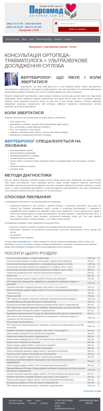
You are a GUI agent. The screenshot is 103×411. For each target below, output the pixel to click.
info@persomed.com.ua (65, 408)
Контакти (58, 39)
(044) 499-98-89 (33, 23)
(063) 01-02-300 (33, 27)
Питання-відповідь (44, 39)
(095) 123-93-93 (15, 27)
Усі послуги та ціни (92, 391)
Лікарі (24, 39)
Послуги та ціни (12, 39)
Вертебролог (20, 141)
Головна (67, 39)
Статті (31, 39)
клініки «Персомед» (24, 244)
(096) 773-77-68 (15, 23)
